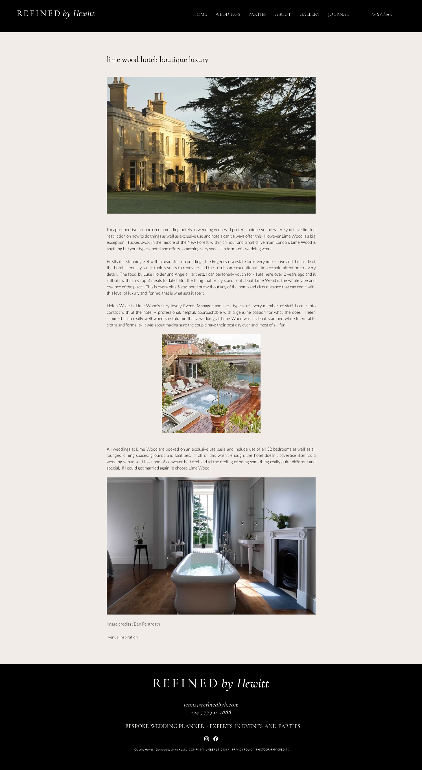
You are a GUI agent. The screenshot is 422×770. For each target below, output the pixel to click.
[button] (227, 14)
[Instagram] (207, 739)
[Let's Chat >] (382, 14)
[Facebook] (216, 739)
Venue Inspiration (123, 637)
